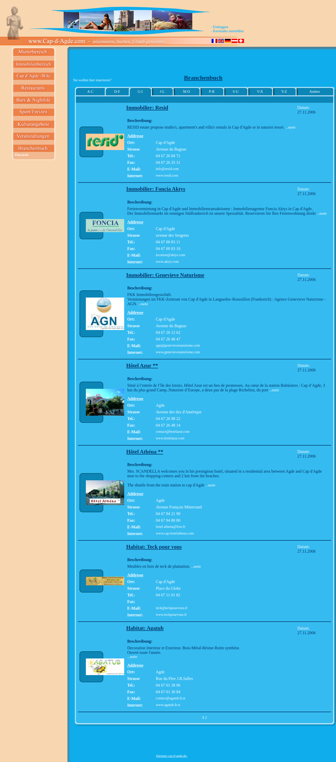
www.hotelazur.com (170, 438)
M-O (186, 92)
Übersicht (22, 155)
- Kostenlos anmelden (227, 31)
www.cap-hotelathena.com (175, 533)
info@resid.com (167, 169)
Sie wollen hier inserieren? (92, 80)
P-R (212, 92)
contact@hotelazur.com (173, 432)
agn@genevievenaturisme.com (178, 345)
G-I (140, 92)
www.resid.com (167, 175)
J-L (162, 92)
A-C (90, 92)
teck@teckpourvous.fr (172, 608)
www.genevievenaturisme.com (178, 352)
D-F (117, 92)
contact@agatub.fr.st (171, 698)
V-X (260, 92)
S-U (236, 92)
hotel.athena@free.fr (171, 527)
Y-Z (284, 92)
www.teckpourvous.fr (171, 615)
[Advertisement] (172, 62)
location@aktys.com (170, 255)
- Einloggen (219, 27)
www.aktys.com (167, 262)
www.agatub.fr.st (168, 705)
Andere (314, 92)
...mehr (290, 127)
